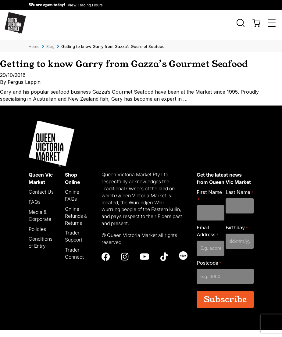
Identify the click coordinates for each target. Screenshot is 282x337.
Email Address (208, 237)
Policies (37, 235)
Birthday (237, 234)
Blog (50, 42)
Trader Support (73, 242)
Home (34, 42)
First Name (209, 202)
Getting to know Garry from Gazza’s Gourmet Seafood (122, 64)
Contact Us (41, 198)
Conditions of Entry (40, 249)
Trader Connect (74, 259)
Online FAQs (72, 201)
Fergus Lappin (24, 88)
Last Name (239, 198)
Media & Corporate (40, 221)
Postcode (209, 269)
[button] (66, 5)
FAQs (35, 208)
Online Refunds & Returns (76, 222)
